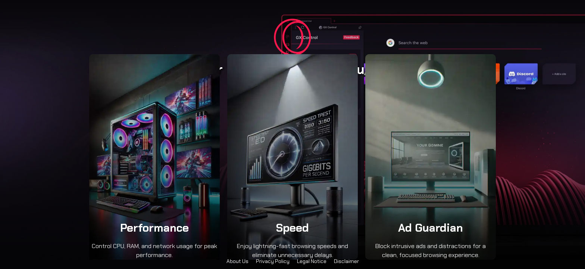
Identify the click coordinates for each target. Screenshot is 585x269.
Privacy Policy (273, 261)
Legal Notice (311, 261)
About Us (237, 261)
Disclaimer (346, 261)
